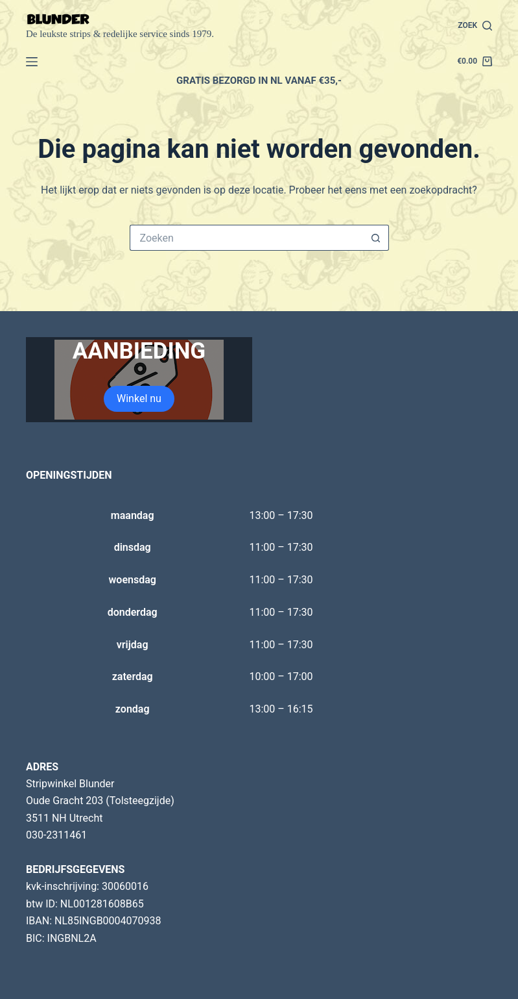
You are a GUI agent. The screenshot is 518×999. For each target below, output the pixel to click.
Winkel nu (139, 398)
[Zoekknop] (376, 238)
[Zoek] (475, 25)
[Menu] (32, 62)
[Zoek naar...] (246, 238)
